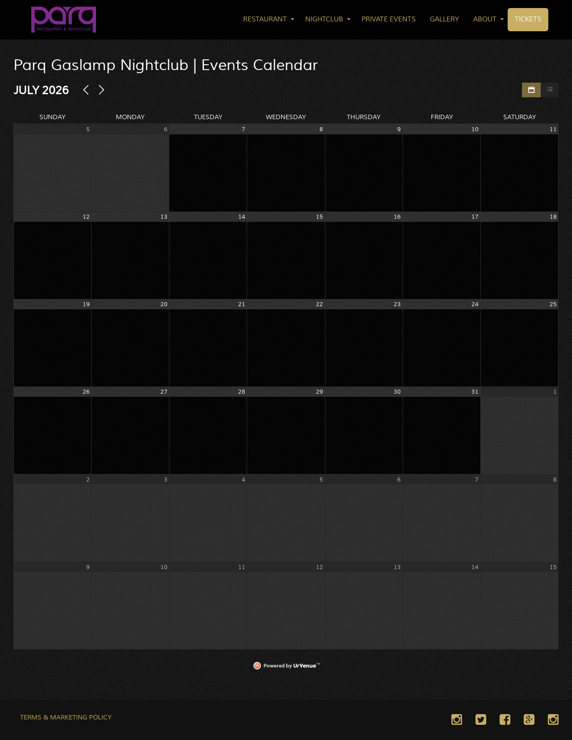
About (484, 19)
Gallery (444, 19)
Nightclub (324, 19)
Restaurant (265, 19)
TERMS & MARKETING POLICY (66, 718)
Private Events (389, 19)
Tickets (528, 19)
